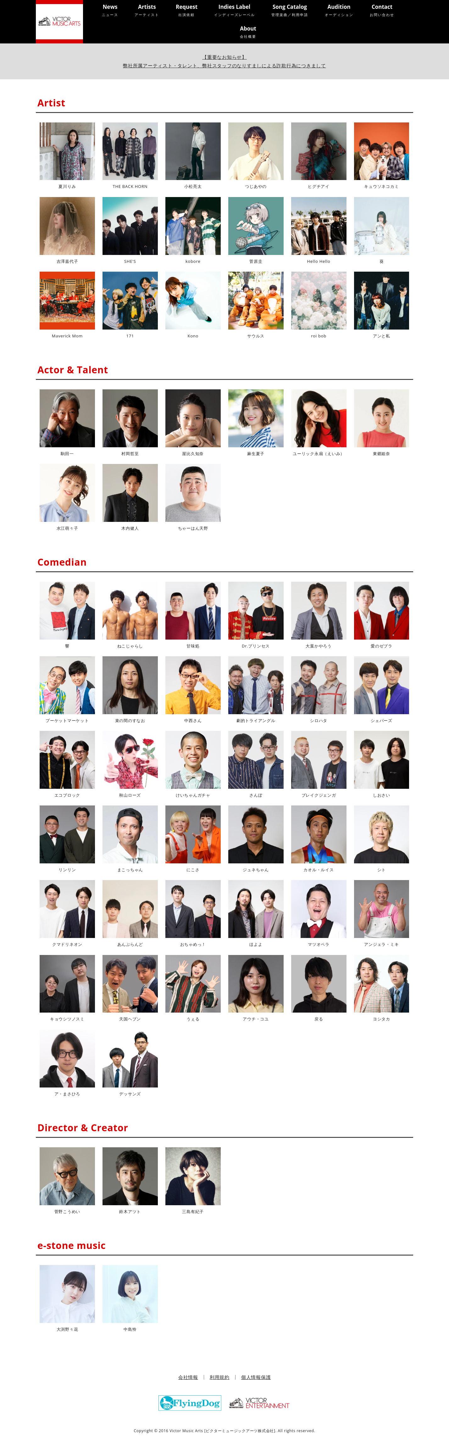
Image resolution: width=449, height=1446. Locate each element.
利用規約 (220, 1377)
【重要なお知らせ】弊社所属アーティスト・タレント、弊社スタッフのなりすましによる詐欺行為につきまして (224, 61)
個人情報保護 (256, 1377)
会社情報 (188, 1377)
